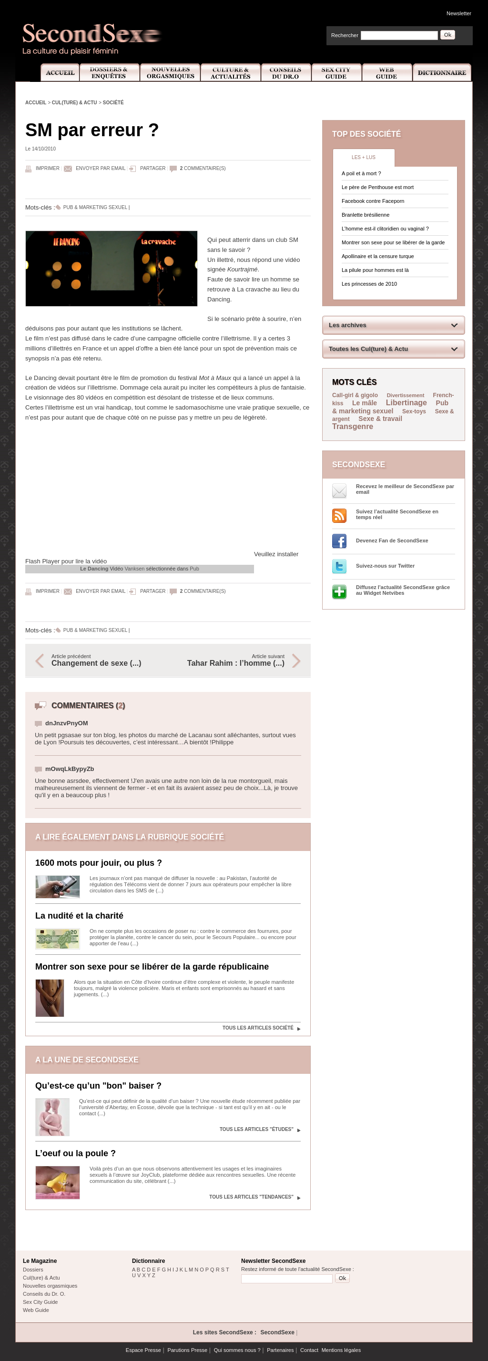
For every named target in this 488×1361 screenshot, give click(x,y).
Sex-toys (414, 411)
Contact (309, 1350)
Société (113, 102)
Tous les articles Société (258, 1028)
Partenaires (280, 1350)
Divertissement (406, 395)
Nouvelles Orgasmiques (170, 72)
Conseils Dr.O (286, 72)
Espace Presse (143, 1350)
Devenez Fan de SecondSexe (392, 540)
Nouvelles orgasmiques (50, 1286)
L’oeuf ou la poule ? (75, 1153)
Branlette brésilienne (365, 215)
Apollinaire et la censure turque (378, 256)
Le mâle (364, 403)
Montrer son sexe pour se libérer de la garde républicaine (152, 966)
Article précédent (104, 660)
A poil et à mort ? (361, 173)
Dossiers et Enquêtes (109, 72)
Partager (152, 168)
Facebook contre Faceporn (373, 201)
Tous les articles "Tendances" (251, 1197)
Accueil (54, 72)
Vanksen (134, 568)
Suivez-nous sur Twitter (385, 566)
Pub (194, 568)
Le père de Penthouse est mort (378, 187)
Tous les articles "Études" (257, 1129)
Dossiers (33, 1269)
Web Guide (387, 72)
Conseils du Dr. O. (44, 1294)
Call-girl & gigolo (355, 395)
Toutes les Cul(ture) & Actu (368, 348)
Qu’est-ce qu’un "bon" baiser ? (98, 1086)
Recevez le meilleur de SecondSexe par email (405, 489)
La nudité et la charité (79, 916)
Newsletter (459, 13)
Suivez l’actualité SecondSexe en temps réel (397, 514)
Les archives (347, 325)
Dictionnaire (443, 72)
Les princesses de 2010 (369, 284)
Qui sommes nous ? (237, 1350)
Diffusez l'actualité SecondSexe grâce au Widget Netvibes (403, 590)
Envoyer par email (100, 168)
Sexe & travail (380, 418)
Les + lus (364, 157)
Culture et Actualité (231, 72)
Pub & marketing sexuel (95, 207)
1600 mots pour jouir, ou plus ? (98, 863)
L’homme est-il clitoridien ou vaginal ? (385, 228)
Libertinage (406, 403)
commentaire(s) (203, 168)
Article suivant (231, 660)
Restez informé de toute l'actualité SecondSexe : (297, 1269)
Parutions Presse (187, 1350)
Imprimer (48, 168)
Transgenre (352, 426)
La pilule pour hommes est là (375, 270)
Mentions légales (341, 1350)
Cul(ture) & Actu (74, 102)
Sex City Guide (337, 72)
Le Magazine (40, 1261)
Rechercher (344, 35)
